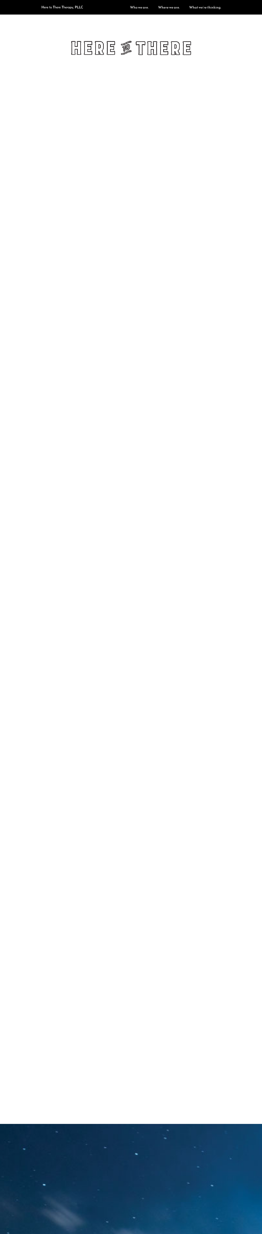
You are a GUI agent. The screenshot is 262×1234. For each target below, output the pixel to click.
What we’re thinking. (205, 8)
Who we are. (139, 8)
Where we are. (169, 8)
